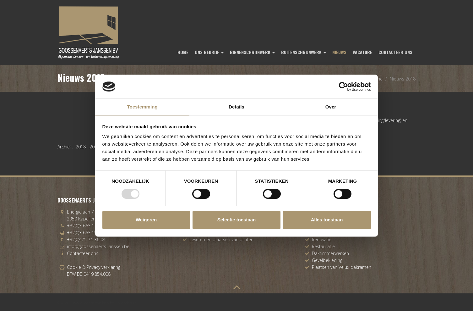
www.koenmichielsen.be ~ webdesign (105, 303)
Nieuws (339, 52)
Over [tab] (330, 107)
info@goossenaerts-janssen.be (98, 246)
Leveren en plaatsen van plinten (221, 239)
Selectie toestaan (236, 220)
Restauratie (323, 246)
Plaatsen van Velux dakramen (341, 267)
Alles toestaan (327, 220)
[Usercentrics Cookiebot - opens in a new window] (343, 86)
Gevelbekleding (327, 260)
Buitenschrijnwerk (303, 52)
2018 (81, 147)
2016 (95, 147)
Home (182, 52)
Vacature (362, 52)
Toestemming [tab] (142, 107)
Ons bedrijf (209, 52)
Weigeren (146, 220)
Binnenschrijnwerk (252, 52)
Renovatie (322, 239)
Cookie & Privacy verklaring (93, 267)
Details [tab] (236, 107)
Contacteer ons (395, 52)
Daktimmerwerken (330, 253)
